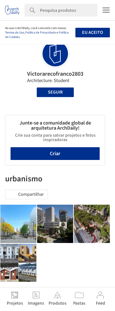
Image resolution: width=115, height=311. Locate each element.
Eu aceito (92, 32)
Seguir (55, 92)
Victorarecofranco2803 (55, 74)
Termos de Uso (14, 32)
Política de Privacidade (40, 32)
